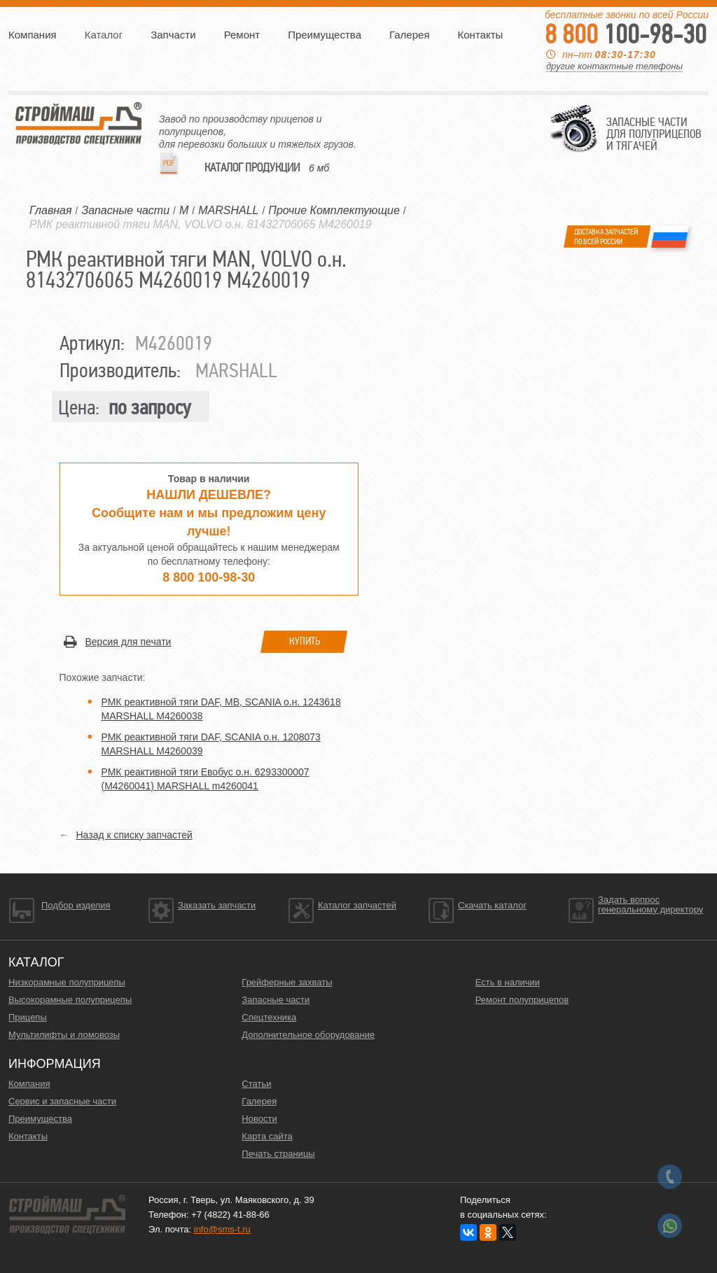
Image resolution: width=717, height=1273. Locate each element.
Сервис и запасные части (62, 1101)
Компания (32, 35)
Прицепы (27, 1017)
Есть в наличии (507, 982)
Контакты (480, 35)
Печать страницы (278, 1153)
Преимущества (324, 35)
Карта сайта (267, 1136)
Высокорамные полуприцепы (70, 999)
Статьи (256, 1083)
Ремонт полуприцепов (522, 999)
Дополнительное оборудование (308, 1034)
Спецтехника (269, 1017)
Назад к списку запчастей (134, 835)
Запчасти (173, 35)
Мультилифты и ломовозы (64, 1034)
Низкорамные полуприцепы (66, 982)
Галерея (409, 35)
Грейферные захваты (287, 982)
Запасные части (275, 999)
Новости (259, 1118)
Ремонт (242, 35)
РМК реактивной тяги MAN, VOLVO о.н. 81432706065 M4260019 (200, 224)
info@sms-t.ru (222, 1229)
